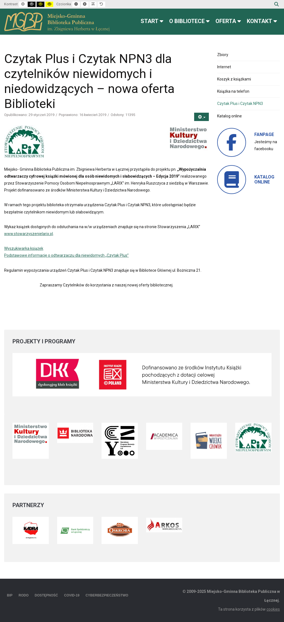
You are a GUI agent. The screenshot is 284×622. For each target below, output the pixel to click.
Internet (224, 67)
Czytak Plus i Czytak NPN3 (240, 103)
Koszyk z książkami (234, 79)
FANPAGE (264, 134)
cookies (273, 609)
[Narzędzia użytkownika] (201, 117)
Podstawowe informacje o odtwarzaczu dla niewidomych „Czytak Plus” (66, 255)
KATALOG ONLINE (264, 179)
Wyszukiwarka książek (23, 248)
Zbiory (222, 54)
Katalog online (229, 116)
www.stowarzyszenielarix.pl (28, 233)
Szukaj (276, 4)
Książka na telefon (233, 91)
